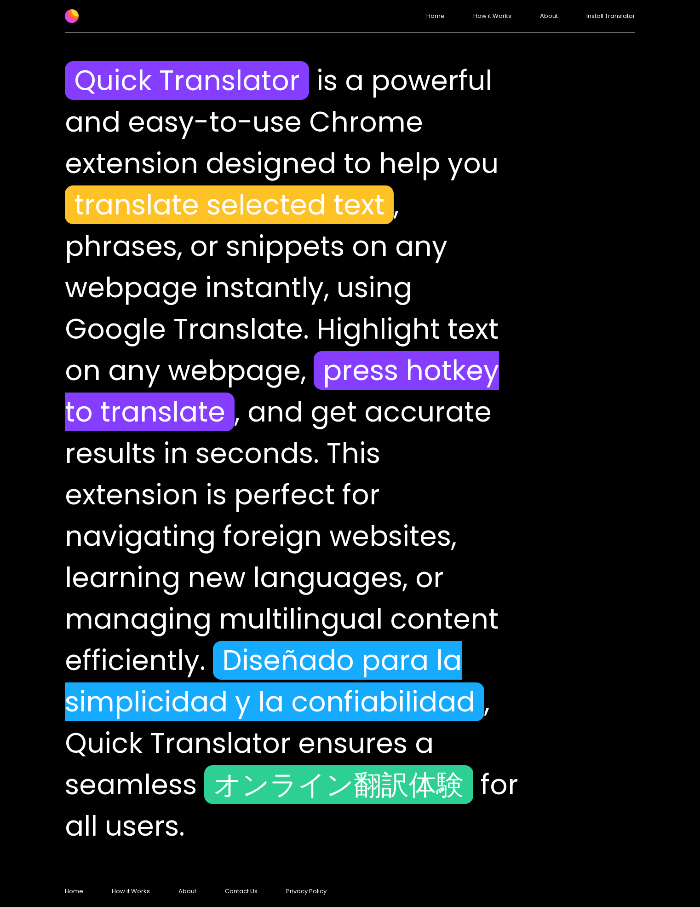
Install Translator (610, 16)
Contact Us (241, 891)
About (549, 16)
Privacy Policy (306, 891)
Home (435, 16)
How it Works (492, 16)
